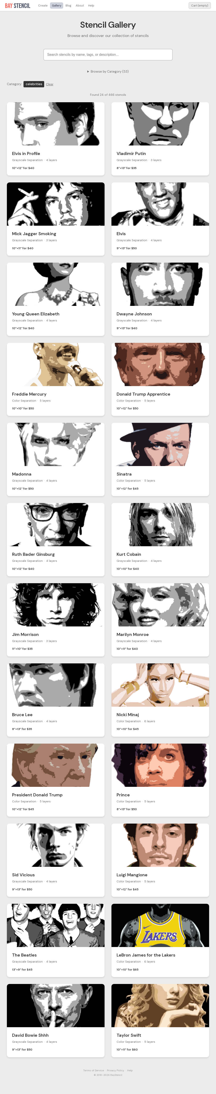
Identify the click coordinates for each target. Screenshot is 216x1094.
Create (43, 5)
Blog (68, 5)
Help (91, 5)
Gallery (56, 5)
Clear (49, 84)
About (80, 5)
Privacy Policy (115, 1070)
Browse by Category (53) (110, 71)
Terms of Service (93, 1070)
